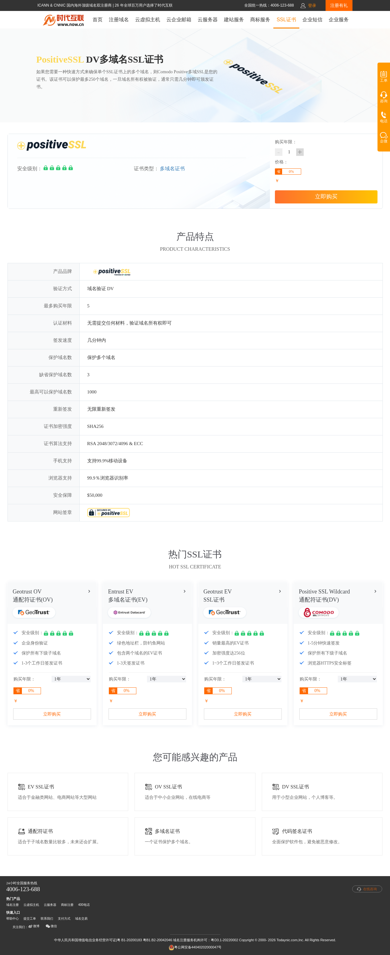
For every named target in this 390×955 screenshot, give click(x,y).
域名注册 (12, 904)
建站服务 (234, 19)
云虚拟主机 (147, 19)
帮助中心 (12, 918)
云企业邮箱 (178, 19)
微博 (33, 926)
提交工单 (29, 918)
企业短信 (312, 19)
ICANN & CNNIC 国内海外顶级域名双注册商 (75, 5)
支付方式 (64, 918)
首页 (98, 19)
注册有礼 (339, 5)
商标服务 (260, 19)
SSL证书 (286, 19)
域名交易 (81, 918)
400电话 (84, 904)
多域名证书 (172, 168)
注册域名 (119, 19)
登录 (312, 5)
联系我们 (47, 918)
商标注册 (67, 904)
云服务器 (208, 19)
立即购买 (326, 196)
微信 (51, 926)
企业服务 (339, 19)
